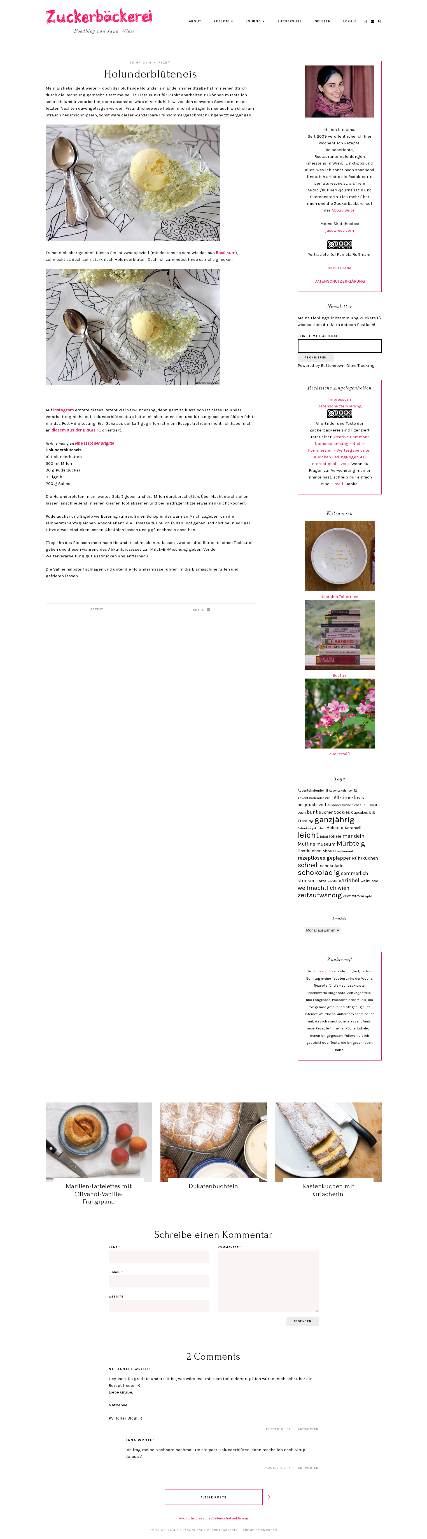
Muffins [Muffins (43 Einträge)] (306, 844)
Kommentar (230, 1247)
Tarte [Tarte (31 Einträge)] (321, 880)
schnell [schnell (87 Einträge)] (308, 865)
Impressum (339, 399)
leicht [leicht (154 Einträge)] (308, 835)
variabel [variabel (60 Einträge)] (349, 880)
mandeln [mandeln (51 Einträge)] (353, 836)
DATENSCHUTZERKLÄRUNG (339, 281)
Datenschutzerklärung (340, 406)
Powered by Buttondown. (321, 365)
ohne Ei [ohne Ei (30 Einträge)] (329, 851)
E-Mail (116, 1272)
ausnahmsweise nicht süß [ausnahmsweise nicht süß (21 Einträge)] (346, 805)
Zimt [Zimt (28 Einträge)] (347, 896)
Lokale (350, 21)
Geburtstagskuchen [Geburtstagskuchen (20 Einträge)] (311, 828)
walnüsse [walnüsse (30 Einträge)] (369, 881)
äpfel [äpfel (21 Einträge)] (368, 896)
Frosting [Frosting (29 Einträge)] (305, 820)
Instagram (63, 409)
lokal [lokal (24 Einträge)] (324, 837)
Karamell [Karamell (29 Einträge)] (353, 827)
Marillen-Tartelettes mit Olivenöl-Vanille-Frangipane (99, 1193)
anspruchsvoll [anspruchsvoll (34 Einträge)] (312, 804)
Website (116, 1296)
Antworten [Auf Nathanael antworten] (308, 1429)
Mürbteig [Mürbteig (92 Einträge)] (351, 843)
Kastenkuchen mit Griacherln (328, 1190)
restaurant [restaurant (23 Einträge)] (345, 851)
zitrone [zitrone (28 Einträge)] (358, 896)
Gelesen (323, 21)
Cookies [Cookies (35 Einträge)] (342, 812)
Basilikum (225, 252)
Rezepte (223, 21)
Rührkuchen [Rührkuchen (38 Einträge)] (365, 858)
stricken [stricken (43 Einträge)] (307, 880)
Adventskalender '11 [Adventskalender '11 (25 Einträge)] (313, 790)
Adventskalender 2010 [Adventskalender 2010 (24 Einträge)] (315, 798)
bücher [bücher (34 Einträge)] (326, 812)
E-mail (336, 483)
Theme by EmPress (260, 1530)
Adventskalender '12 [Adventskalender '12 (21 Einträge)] (343, 790)
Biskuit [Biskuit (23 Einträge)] (372, 805)
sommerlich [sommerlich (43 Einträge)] (354, 873)
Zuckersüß (289, 21)
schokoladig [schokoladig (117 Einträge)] (319, 872)
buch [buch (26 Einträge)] (302, 812)
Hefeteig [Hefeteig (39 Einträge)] (335, 827)
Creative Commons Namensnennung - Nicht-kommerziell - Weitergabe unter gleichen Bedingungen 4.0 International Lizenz (339, 450)
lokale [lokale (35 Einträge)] (335, 836)
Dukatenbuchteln (213, 1186)
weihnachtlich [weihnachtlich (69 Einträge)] (317, 888)
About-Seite (343, 210)
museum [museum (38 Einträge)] (325, 844)
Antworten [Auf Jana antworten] (308, 1468)
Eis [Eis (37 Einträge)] (372, 812)
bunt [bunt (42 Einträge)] (312, 812)
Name (115, 1247)
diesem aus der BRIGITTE (76, 430)
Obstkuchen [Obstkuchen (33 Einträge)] (309, 850)
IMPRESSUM (339, 267)
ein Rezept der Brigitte (94, 443)
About (195, 21)
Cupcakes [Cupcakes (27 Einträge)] (359, 812)
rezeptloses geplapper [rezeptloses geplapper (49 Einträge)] (324, 858)
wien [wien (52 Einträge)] (343, 888)
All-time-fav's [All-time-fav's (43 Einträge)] (349, 797)
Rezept (164, 62)
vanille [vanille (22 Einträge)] (332, 881)
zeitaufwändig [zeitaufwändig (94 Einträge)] (320, 895)
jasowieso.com (339, 230)
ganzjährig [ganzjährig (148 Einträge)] (334, 819)
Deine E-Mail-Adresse (318, 336)
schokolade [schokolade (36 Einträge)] (331, 865)
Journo (255, 21)
